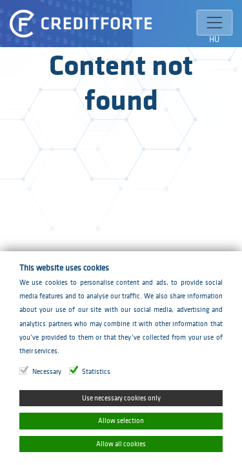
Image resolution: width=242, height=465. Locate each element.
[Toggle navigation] (214, 23)
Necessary (46, 371)
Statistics (96, 371)
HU (214, 39)
